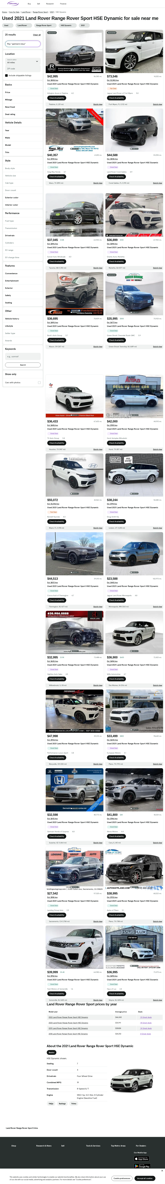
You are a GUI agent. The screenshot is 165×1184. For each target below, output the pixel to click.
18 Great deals (145, 1041)
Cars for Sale (14, 12)
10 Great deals (145, 1035)
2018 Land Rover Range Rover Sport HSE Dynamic (68, 1052)
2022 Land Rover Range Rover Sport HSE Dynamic (68, 1035)
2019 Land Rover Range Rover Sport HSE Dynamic (68, 1046)
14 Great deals (145, 1046)
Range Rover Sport (40, 12)
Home (4, 12)
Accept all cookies (145, 1178)
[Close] (162, 1170)
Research (50, 4)
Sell (38, 4)
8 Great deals (144, 1052)
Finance (63, 4)
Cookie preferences (122, 1178)
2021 (52, 12)
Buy (29, 4)
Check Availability (56, 98)
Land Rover (26, 12)
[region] (82, 1176)
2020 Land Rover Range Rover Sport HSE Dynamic (68, 1041)
